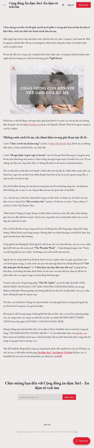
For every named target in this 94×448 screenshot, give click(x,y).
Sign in (71, 4)
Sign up (47, 424)
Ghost (75, 431)
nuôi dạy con (81, 333)
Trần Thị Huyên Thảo (60, 143)
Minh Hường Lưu (32, 124)
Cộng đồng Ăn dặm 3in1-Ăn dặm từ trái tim (33, 4)
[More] (4, 5)
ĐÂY (59, 356)
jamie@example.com (48, 397)
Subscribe (83, 4)
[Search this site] (63, 5)
